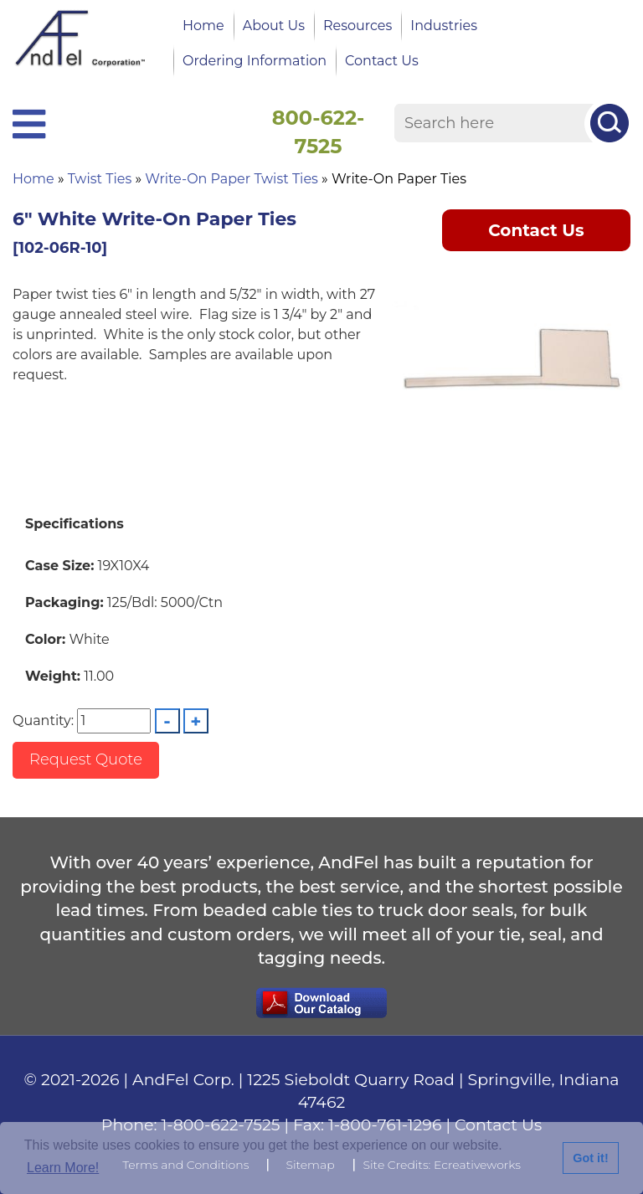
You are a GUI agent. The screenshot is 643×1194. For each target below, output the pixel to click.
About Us (274, 25)
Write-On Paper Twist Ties (231, 179)
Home (203, 25)
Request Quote (85, 759)
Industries (443, 25)
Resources (357, 25)
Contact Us (382, 61)
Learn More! (63, 1168)
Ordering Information (255, 61)
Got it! (590, 1158)
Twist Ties (99, 179)
